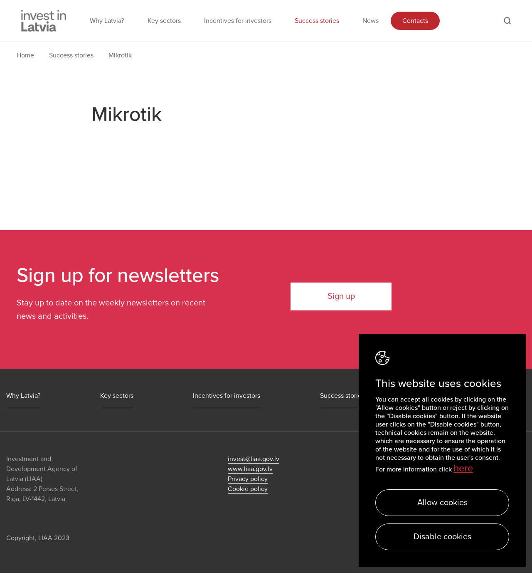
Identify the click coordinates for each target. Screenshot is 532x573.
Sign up (341, 296)
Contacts (415, 21)
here (463, 468)
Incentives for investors (237, 21)
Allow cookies (442, 503)
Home (25, 55)
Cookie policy (248, 489)
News (370, 21)
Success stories (317, 21)
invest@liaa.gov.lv (253, 459)
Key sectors (164, 21)
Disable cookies (442, 537)
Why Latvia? (107, 21)
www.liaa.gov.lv (250, 469)
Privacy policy (248, 479)
